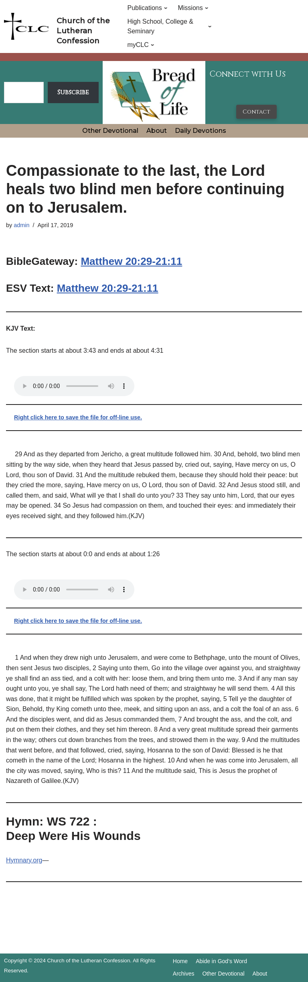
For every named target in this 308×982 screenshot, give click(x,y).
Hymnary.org (24, 860)
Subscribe (73, 92)
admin (21, 225)
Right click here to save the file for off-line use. (78, 417)
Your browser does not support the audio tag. (74, 386)
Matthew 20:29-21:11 (131, 261)
